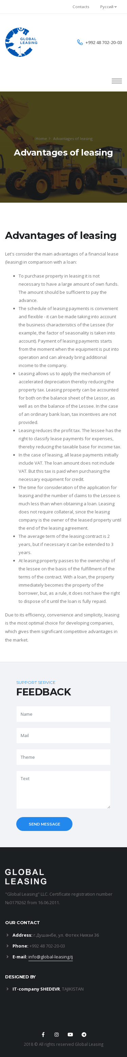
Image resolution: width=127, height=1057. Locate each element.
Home (41, 138)
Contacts (80, 6)
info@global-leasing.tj (50, 957)
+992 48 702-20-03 (103, 42)
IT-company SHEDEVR (36, 989)
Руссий (108, 6)
